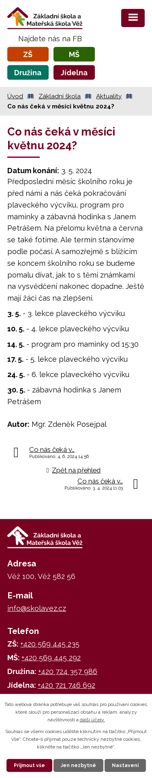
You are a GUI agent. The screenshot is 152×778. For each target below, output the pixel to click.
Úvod (15, 96)
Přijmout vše (29, 765)
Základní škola (60, 96)
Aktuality (109, 96)
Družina (27, 72)
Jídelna (74, 72)
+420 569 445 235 (49, 644)
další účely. (92, 720)
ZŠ (27, 54)
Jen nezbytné (78, 765)
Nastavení (125, 765)
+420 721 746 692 (66, 685)
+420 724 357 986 (67, 671)
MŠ (74, 54)
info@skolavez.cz (36, 608)
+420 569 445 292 (51, 657)
